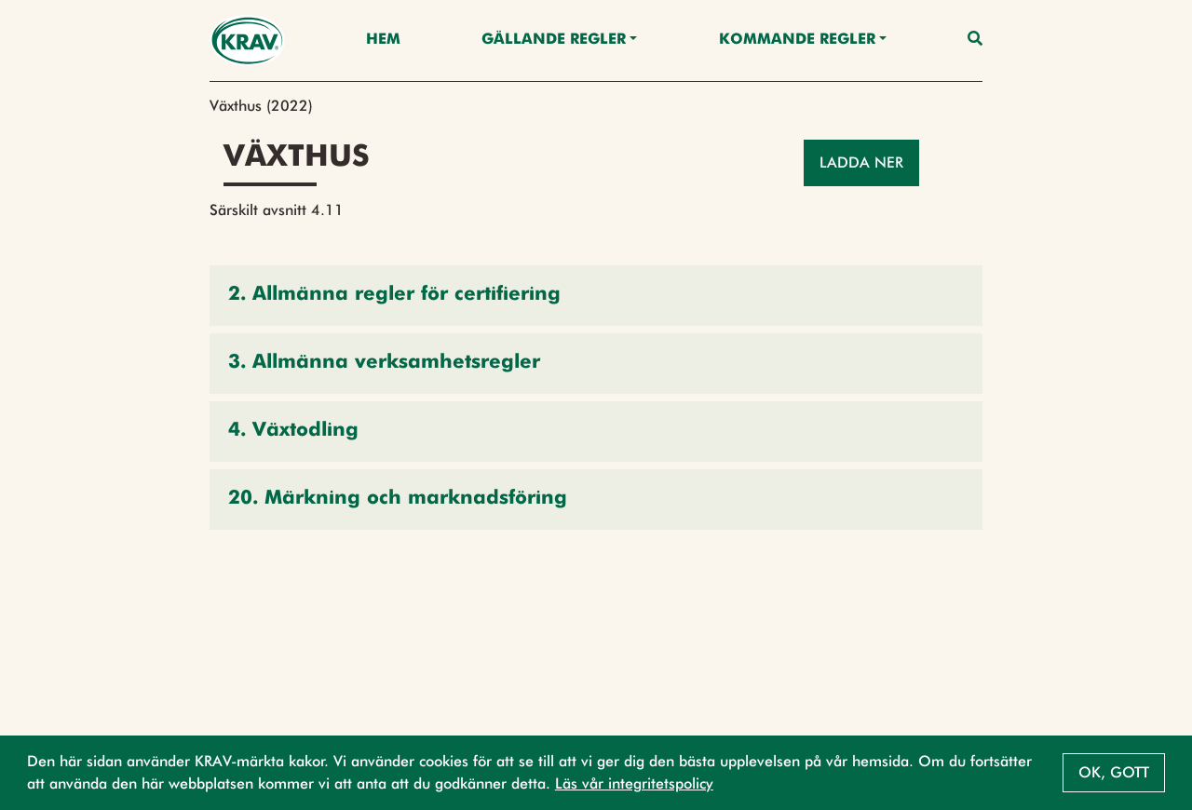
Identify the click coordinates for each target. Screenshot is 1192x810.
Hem (383, 40)
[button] (596, 295)
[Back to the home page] (247, 40)
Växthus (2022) (261, 106)
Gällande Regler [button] (553, 40)
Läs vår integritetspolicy (634, 783)
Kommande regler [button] (797, 40)
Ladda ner (861, 162)
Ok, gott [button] (1113, 772)
